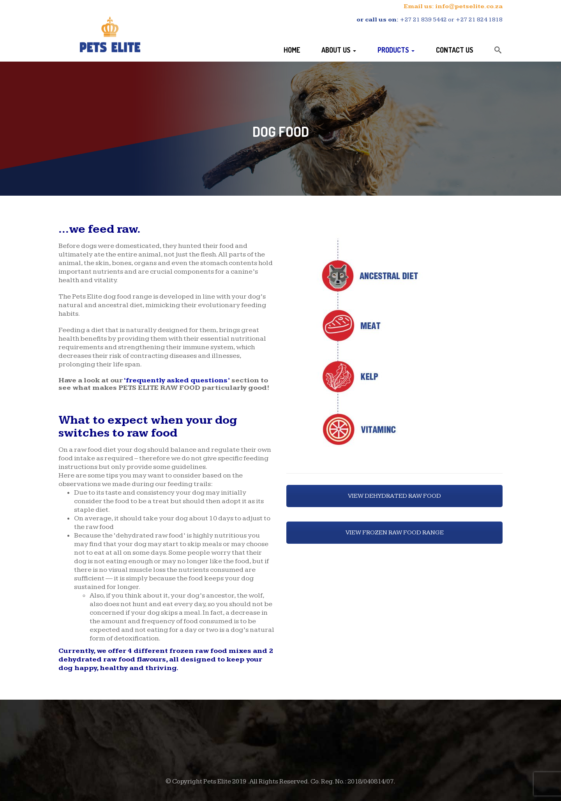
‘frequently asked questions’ (176, 380)
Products (396, 50)
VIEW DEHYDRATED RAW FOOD (394, 496)
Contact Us (454, 50)
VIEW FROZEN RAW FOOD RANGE (395, 532)
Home (292, 50)
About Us (338, 50)
